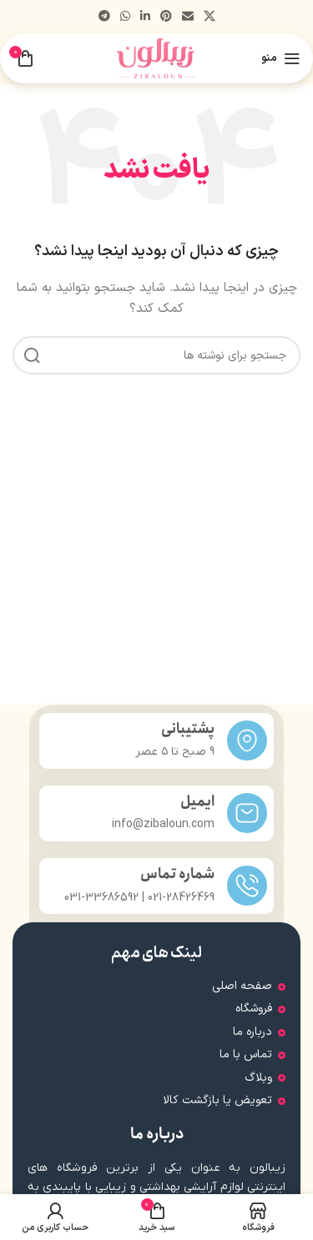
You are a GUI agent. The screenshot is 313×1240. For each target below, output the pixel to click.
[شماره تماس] (247, 886)
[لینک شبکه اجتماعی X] (209, 17)
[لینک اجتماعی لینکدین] (145, 17)
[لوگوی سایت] (156, 58)
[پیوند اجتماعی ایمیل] (188, 17)
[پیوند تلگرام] (104, 17)
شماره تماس (177, 874)
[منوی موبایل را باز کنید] (281, 58)
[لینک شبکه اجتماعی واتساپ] (125, 17)
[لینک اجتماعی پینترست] (166, 17)
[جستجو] (156, 355)
